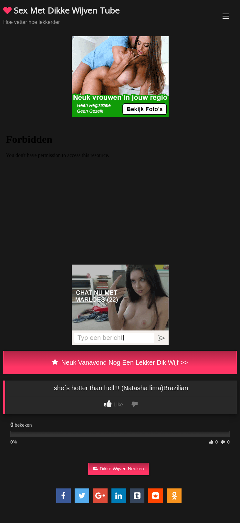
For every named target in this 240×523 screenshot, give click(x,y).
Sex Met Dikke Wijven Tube (61, 10)
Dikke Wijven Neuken (118, 468)
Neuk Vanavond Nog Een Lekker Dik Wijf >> (120, 362)
